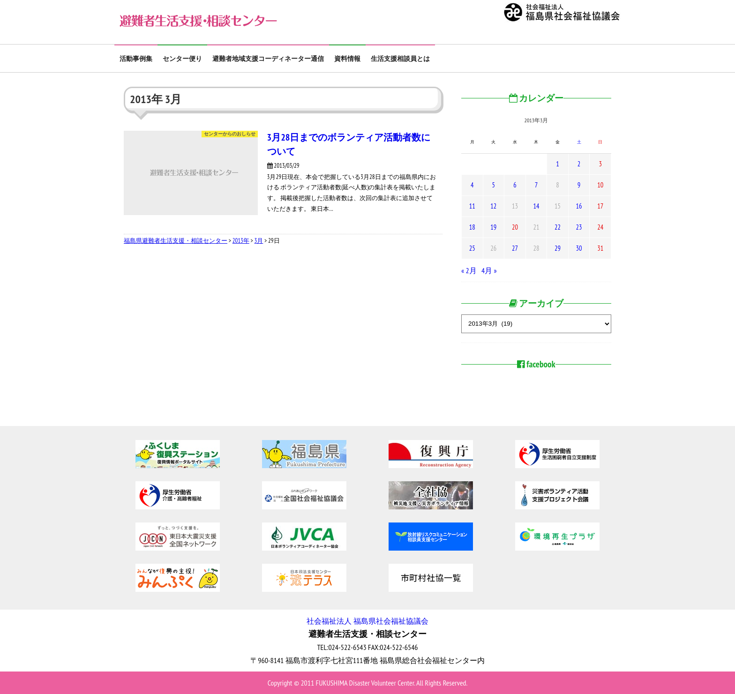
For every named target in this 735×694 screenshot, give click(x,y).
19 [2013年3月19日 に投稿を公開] (493, 227)
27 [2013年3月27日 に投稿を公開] (515, 248)
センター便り (182, 58)
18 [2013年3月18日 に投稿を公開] (472, 227)
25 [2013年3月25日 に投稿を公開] (472, 248)
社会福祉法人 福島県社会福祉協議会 (367, 621)
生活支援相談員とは (400, 58)
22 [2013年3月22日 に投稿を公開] (558, 227)
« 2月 (469, 270)
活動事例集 (136, 58)
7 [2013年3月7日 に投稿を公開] (536, 184)
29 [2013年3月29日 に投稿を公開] (558, 248)
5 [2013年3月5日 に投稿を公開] (493, 184)
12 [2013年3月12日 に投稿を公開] (493, 205)
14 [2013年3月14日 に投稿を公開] (536, 205)
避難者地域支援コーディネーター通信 (268, 58)
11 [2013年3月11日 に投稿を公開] (472, 205)
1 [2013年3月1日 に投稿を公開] (557, 163)
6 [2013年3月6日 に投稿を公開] (514, 184)
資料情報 (347, 58)
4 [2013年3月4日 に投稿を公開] (472, 184)
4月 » (489, 270)
